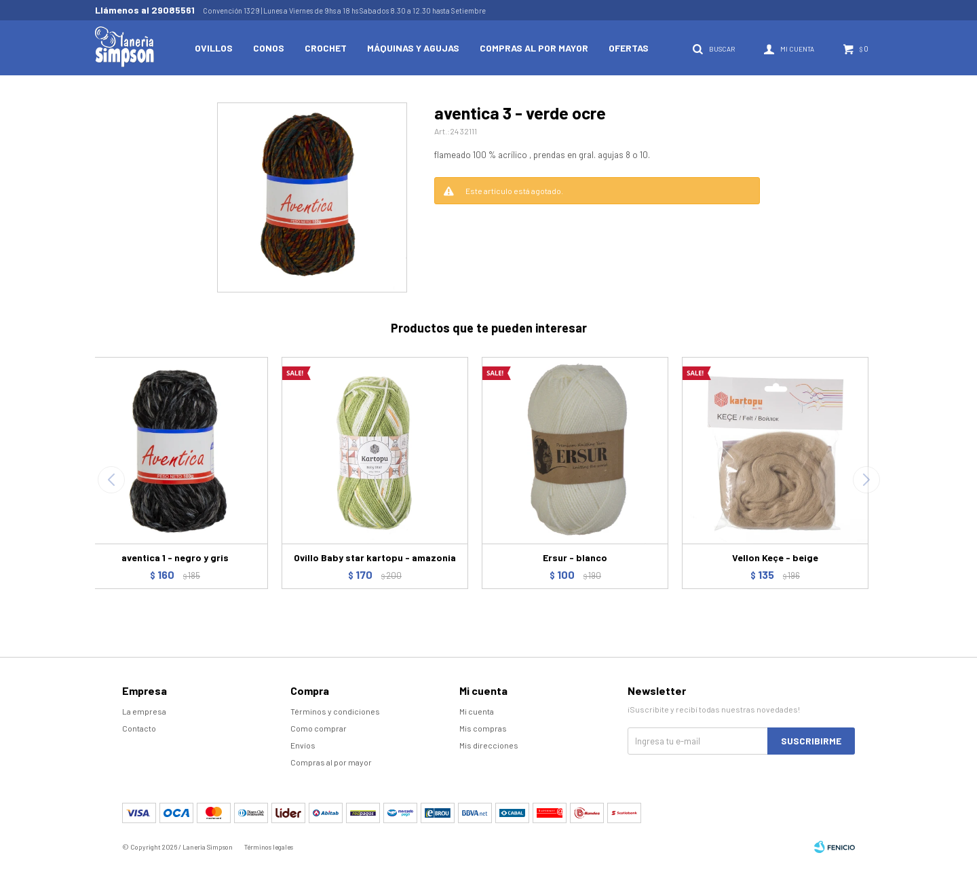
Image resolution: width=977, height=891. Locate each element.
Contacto (139, 728)
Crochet (326, 48)
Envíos (302, 745)
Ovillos (214, 48)
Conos (268, 48)
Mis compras (483, 728)
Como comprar (318, 728)
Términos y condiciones (335, 711)
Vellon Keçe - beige (775, 557)
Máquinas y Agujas (413, 48)
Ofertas (629, 48)
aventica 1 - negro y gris (175, 557)
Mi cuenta (476, 711)
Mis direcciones (488, 745)
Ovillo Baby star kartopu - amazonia (375, 557)
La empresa (144, 711)
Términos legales (268, 847)
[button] (866, 480)
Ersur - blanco (575, 557)
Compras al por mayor (534, 48)
